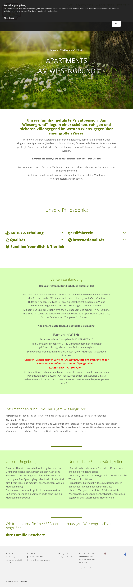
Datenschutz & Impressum (17, 581)
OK (116, 24)
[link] (7, 233)
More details (9, 18)
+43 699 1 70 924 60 (36, 557)
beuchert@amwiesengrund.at (39, 560)
